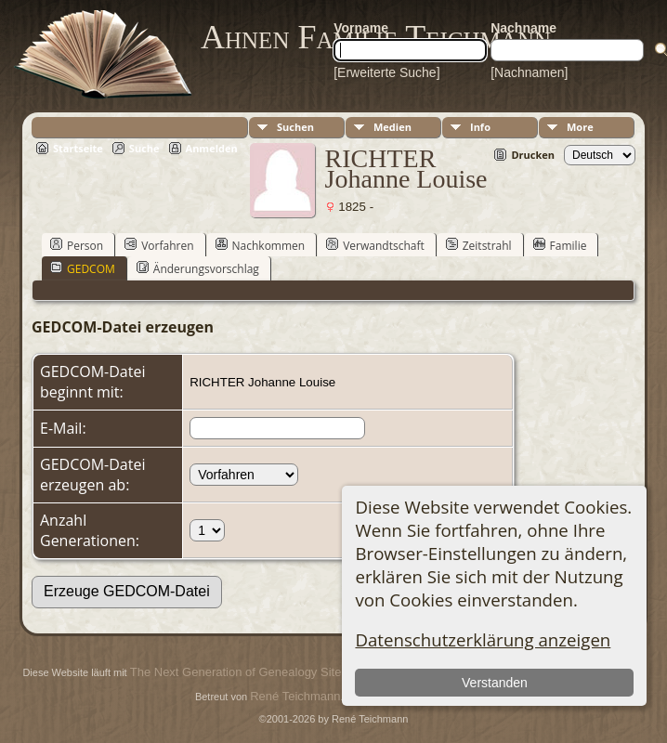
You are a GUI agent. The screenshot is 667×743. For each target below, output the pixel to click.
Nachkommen (261, 245)
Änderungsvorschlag (198, 268)
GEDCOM (82, 268)
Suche (144, 148)
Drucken (533, 155)
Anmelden (212, 148)
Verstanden (495, 682)
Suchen (295, 127)
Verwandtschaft (375, 245)
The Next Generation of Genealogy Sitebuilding (256, 672)
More (580, 127)
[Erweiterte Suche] (386, 72)
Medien (392, 127)
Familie (560, 245)
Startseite (78, 148)
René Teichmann (295, 696)
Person (76, 245)
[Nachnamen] (529, 72)
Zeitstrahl (479, 245)
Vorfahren (158, 245)
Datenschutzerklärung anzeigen (482, 639)
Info (480, 127)
